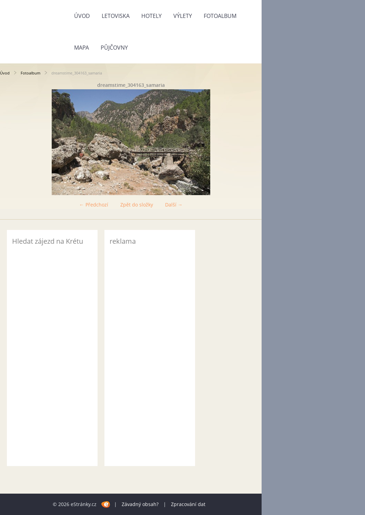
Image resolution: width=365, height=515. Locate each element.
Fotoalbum (220, 16)
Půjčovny (114, 47)
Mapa (81, 47)
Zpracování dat (188, 504)
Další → (174, 204)
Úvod (82, 16)
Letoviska (116, 16)
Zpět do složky (136, 204)
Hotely (151, 16)
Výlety (182, 16)
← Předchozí (93, 204)
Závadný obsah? (140, 504)
